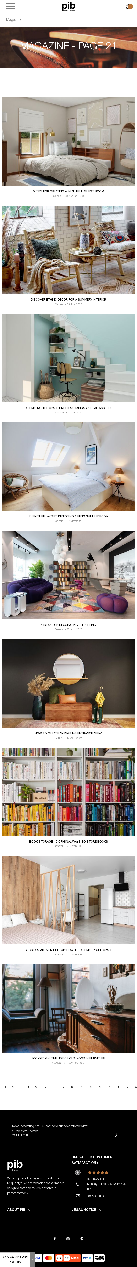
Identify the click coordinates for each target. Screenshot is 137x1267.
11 (53, 1087)
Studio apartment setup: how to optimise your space (68, 950)
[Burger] (10, 7)
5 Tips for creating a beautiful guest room (68, 191)
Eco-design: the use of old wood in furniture (68, 1058)
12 (62, 1087)
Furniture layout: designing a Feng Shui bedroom (68, 516)
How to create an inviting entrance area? (69, 733)
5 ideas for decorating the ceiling (68, 625)
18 (117, 1087)
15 (90, 1087)
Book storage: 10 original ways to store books (68, 842)
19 (126, 1087)
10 (44, 1087)
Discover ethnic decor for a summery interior (68, 300)
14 (81, 1087)
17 (108, 1087)
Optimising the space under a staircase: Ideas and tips (68, 408)
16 (99, 1087)
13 (72, 1087)
